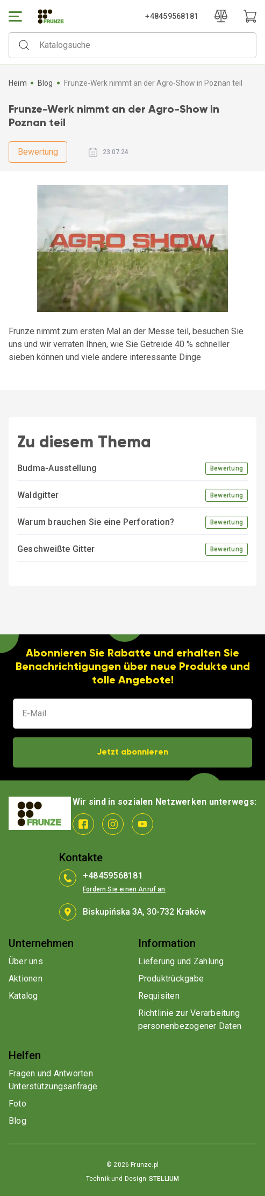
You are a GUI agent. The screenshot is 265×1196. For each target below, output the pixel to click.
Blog (45, 83)
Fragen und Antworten (51, 1073)
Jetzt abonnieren (132, 752)
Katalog (23, 996)
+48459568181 (171, 16)
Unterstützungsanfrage (53, 1086)
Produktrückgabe (171, 978)
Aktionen (25, 978)
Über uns (26, 961)
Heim (18, 83)
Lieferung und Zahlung (181, 961)
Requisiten (159, 996)
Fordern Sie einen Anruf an (124, 889)
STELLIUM (164, 1179)
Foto (17, 1103)
